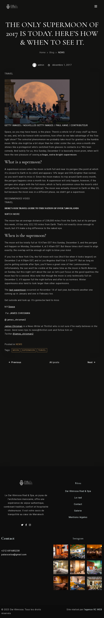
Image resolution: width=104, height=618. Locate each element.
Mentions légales (78, 517)
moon (16, 350)
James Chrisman (13, 326)
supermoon (28, 350)
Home (42, 52)
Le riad (78, 497)
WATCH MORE (12, 214)
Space (11, 306)
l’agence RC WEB (93, 609)
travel (42, 350)
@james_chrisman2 (23, 334)
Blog (51, 52)
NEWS (61, 52)
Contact (78, 504)
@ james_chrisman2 (15, 319)
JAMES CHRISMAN (20, 313)
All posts (54, 362)
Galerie (78, 510)
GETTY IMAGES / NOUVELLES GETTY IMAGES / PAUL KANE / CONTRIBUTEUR (46, 125)
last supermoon (17, 290)
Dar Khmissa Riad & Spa (78, 491)
